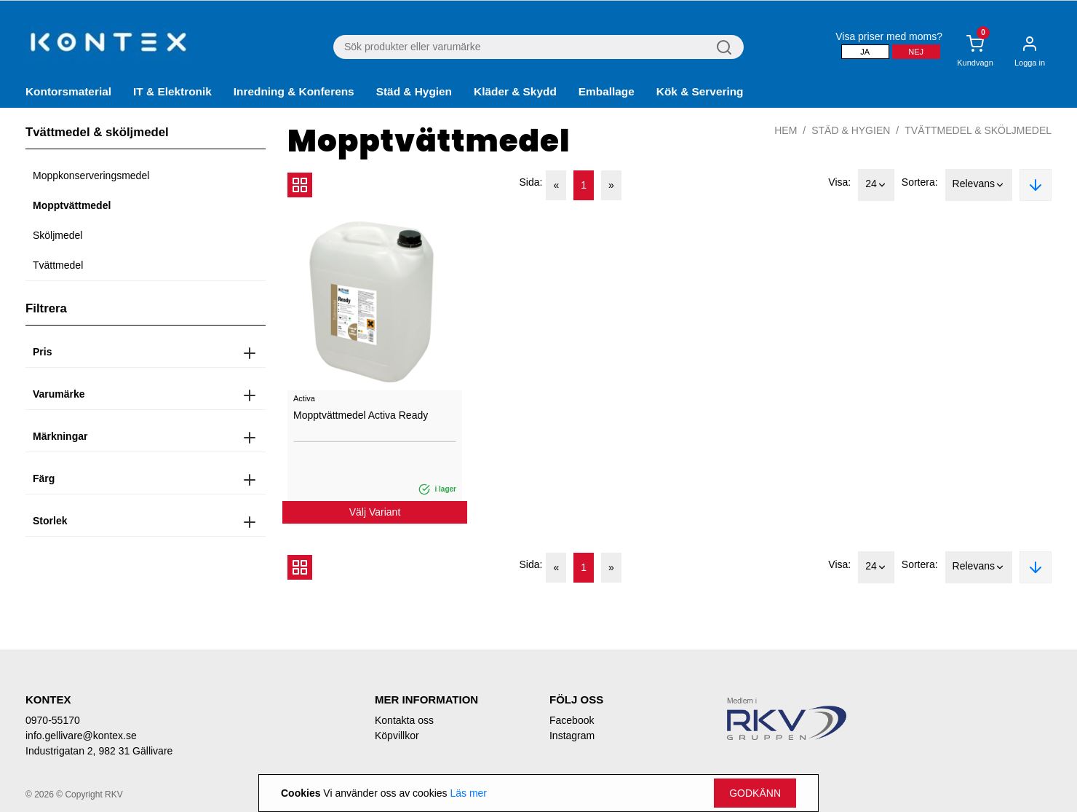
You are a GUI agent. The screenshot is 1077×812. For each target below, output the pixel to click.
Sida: (531, 182)
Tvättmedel (58, 265)
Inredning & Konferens (294, 91)
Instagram (572, 735)
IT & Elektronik (172, 91)
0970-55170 (52, 720)
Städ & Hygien (414, 91)
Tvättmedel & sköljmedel (978, 130)
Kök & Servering (700, 91)
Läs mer (468, 793)
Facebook (571, 720)
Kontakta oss (404, 720)
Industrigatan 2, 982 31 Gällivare (98, 751)
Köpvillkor (397, 735)
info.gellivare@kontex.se (81, 735)
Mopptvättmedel (72, 205)
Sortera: (920, 182)
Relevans (979, 185)
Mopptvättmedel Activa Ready (360, 415)
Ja (865, 51)
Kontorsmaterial (68, 91)
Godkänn (755, 793)
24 (876, 185)
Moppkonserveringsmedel (91, 175)
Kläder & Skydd (515, 91)
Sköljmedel (57, 235)
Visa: (839, 182)
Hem (785, 130)
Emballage (607, 91)
